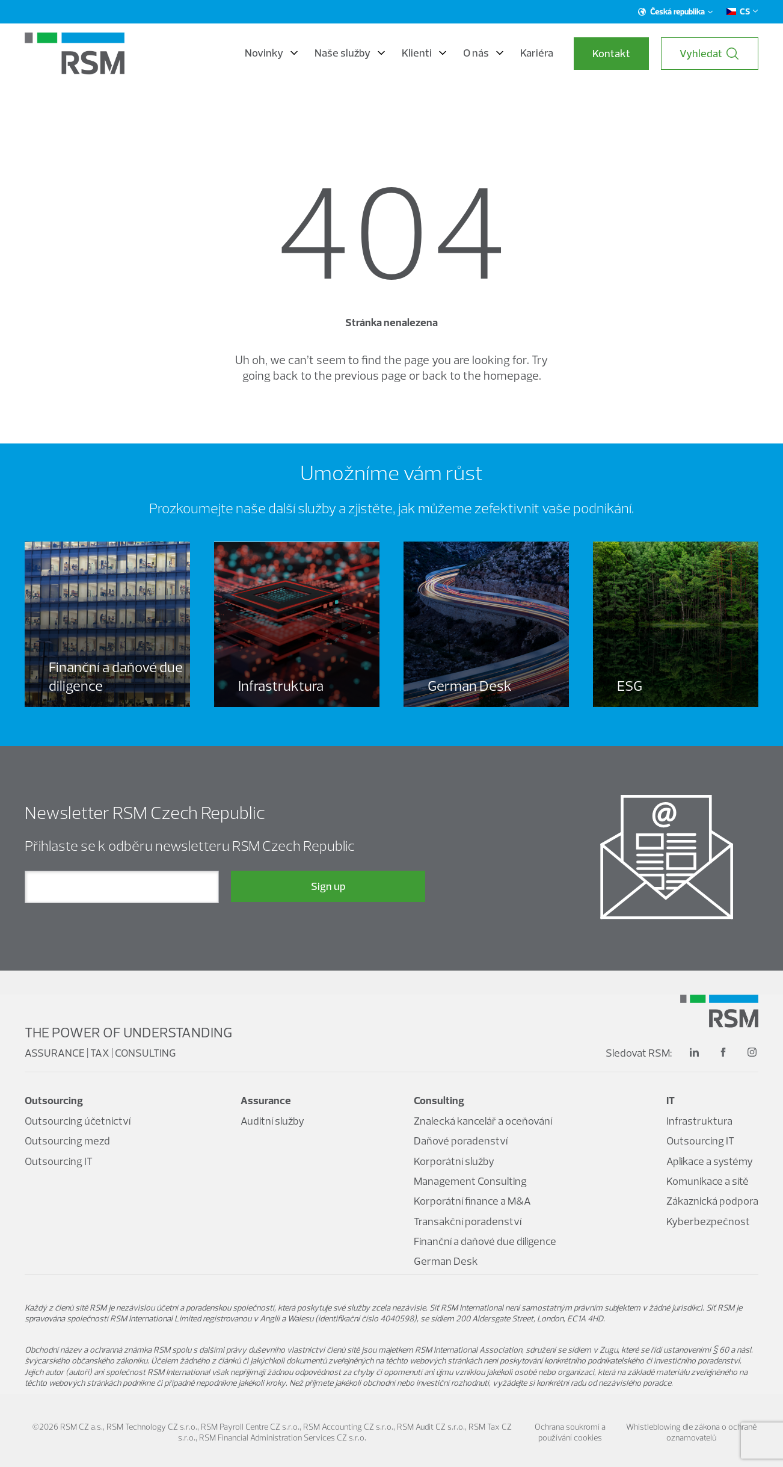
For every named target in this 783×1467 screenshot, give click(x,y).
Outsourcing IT (59, 1161)
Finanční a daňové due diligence (485, 1241)
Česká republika (675, 11)
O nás (483, 53)
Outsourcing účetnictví (77, 1121)
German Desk (446, 1261)
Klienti (424, 53)
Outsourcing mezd (67, 1140)
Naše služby (350, 53)
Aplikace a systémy (709, 1161)
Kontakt (611, 53)
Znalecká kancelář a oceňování (483, 1121)
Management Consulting (470, 1181)
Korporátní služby (454, 1161)
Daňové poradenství (461, 1140)
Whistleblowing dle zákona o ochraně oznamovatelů (691, 1432)
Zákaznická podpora (712, 1201)
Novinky (271, 53)
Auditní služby (272, 1121)
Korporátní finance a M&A (472, 1201)
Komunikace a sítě (707, 1181)
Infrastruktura (699, 1121)
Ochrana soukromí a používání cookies (570, 1432)
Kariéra (536, 53)
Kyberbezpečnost (708, 1221)
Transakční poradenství (467, 1221)
